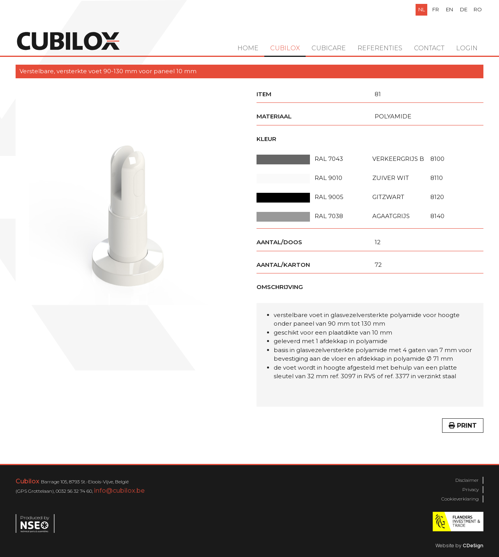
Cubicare (328, 48)
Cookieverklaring (460, 499)
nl (421, 9)
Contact (429, 48)
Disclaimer (467, 480)
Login (467, 48)
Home (247, 48)
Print (463, 425)
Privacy (470, 489)
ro (478, 9)
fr (435, 9)
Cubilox (285, 48)
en (449, 9)
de (463, 9)
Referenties (379, 48)
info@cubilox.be (119, 490)
